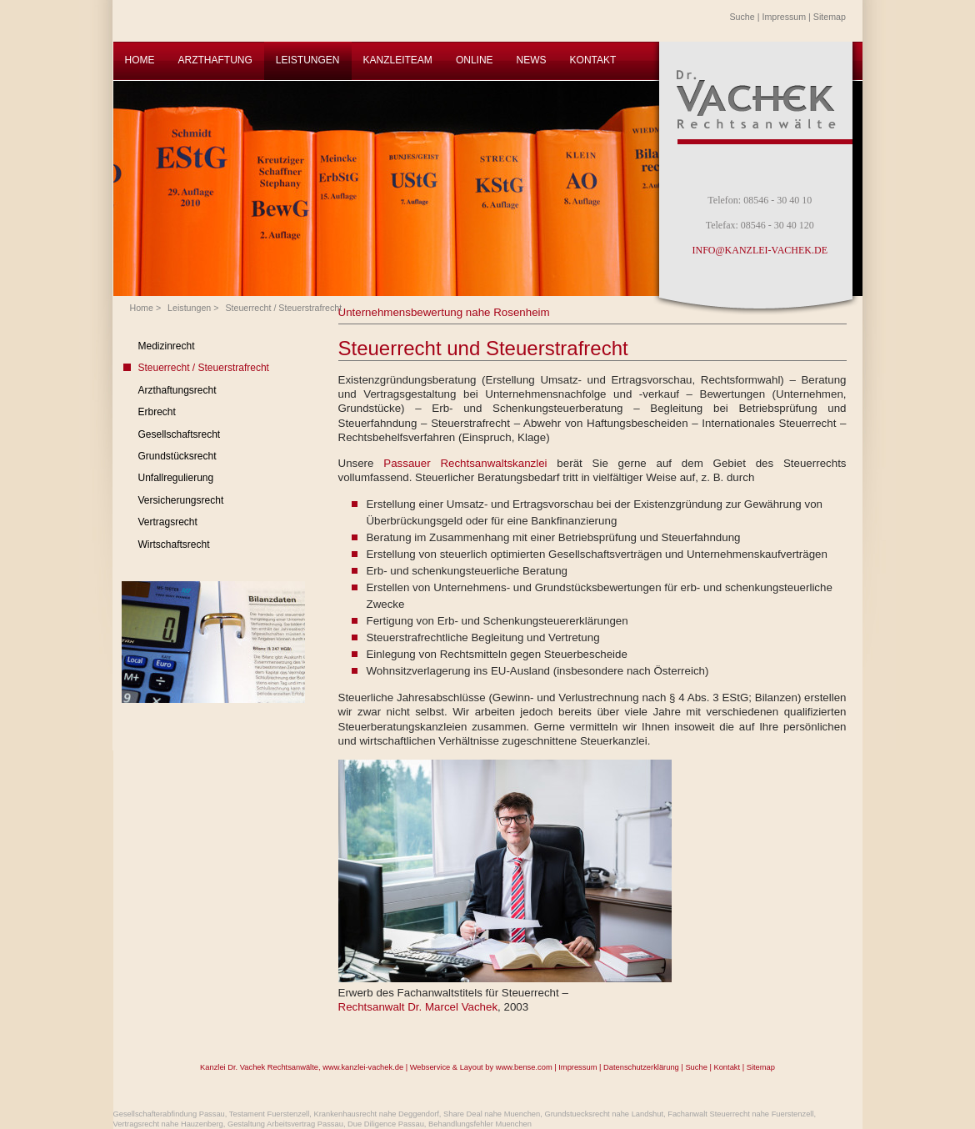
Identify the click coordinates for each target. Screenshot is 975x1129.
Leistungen (189, 308)
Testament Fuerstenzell (269, 1114)
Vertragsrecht (168, 522)
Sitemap (829, 17)
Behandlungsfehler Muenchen (480, 1124)
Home (141, 308)
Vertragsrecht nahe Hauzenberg (168, 1124)
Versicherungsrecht (181, 500)
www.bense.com (524, 1067)
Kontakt (726, 1067)
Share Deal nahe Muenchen (491, 1114)
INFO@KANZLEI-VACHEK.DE (760, 250)
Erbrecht (157, 412)
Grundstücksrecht (177, 456)
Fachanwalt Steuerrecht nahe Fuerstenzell (740, 1114)
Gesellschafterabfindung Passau (169, 1114)
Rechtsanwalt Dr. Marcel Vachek (418, 1007)
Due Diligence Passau (386, 1124)
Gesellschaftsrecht (179, 434)
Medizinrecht (166, 346)
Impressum (784, 17)
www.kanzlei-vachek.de (362, 1067)
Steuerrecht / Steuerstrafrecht (283, 308)
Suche (742, 17)
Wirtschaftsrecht (174, 544)
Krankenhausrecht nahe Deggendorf (375, 1114)
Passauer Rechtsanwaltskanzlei (465, 463)
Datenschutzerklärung (641, 1067)
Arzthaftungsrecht (177, 390)
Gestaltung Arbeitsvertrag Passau (285, 1124)
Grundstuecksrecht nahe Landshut (603, 1114)
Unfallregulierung (176, 478)
